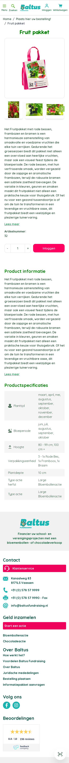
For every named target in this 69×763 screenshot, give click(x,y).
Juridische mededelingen (21, 673)
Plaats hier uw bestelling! (33, 19)
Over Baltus (11, 667)
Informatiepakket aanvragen (24, 684)
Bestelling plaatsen (17, 679)
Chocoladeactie (14, 641)
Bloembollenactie (15, 635)
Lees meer (12, 224)
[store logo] (30, 8)
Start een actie (15, 626)
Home (7, 19)
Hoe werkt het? (14, 655)
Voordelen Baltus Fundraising (24, 661)
